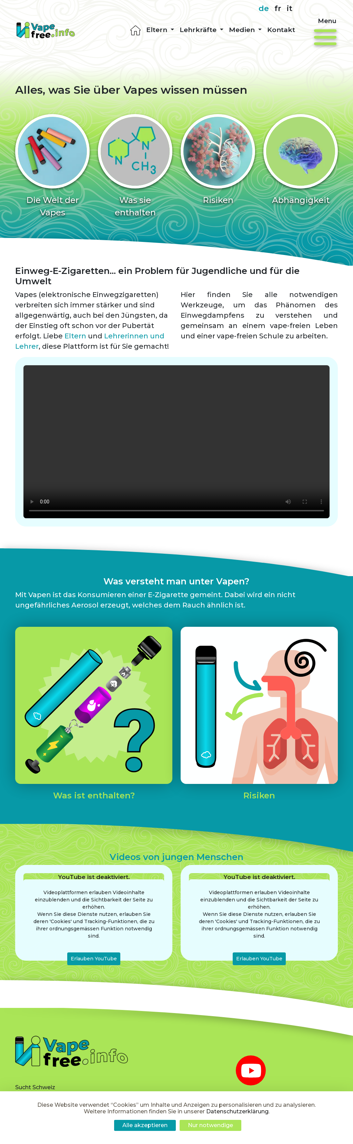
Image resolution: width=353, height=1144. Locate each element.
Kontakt (281, 29)
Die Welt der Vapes (52, 206)
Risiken (218, 200)
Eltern (157, 29)
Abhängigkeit (301, 200)
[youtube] (251, 1070)
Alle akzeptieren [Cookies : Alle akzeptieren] (145, 1125)
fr (277, 8)
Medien (242, 29)
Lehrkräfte (199, 29)
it (289, 8)
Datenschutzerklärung (237, 1111)
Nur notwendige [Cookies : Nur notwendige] (210, 1125)
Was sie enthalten (135, 206)
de (264, 8)
